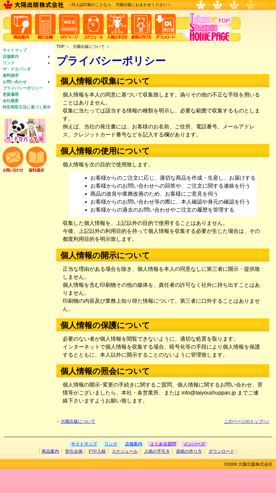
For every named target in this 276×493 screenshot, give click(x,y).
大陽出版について (89, 46)
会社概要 (11, 100)
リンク (9, 63)
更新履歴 (11, 94)
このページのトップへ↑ (247, 421)
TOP (60, 46)
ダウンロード (221, 451)
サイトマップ (15, 50)
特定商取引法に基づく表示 (27, 107)
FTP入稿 (97, 451)
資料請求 (11, 75)
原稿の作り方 (189, 451)
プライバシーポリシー (23, 88)
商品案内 (50, 451)
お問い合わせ (15, 82)
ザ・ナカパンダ (17, 69)
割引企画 (74, 451)
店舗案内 (11, 56)
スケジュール (125, 451)
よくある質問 (163, 443)
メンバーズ (194, 443)
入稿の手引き (157, 451)
